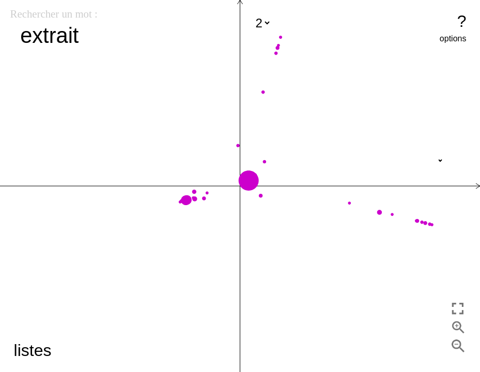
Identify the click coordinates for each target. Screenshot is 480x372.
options (453, 38)
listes (33, 350)
